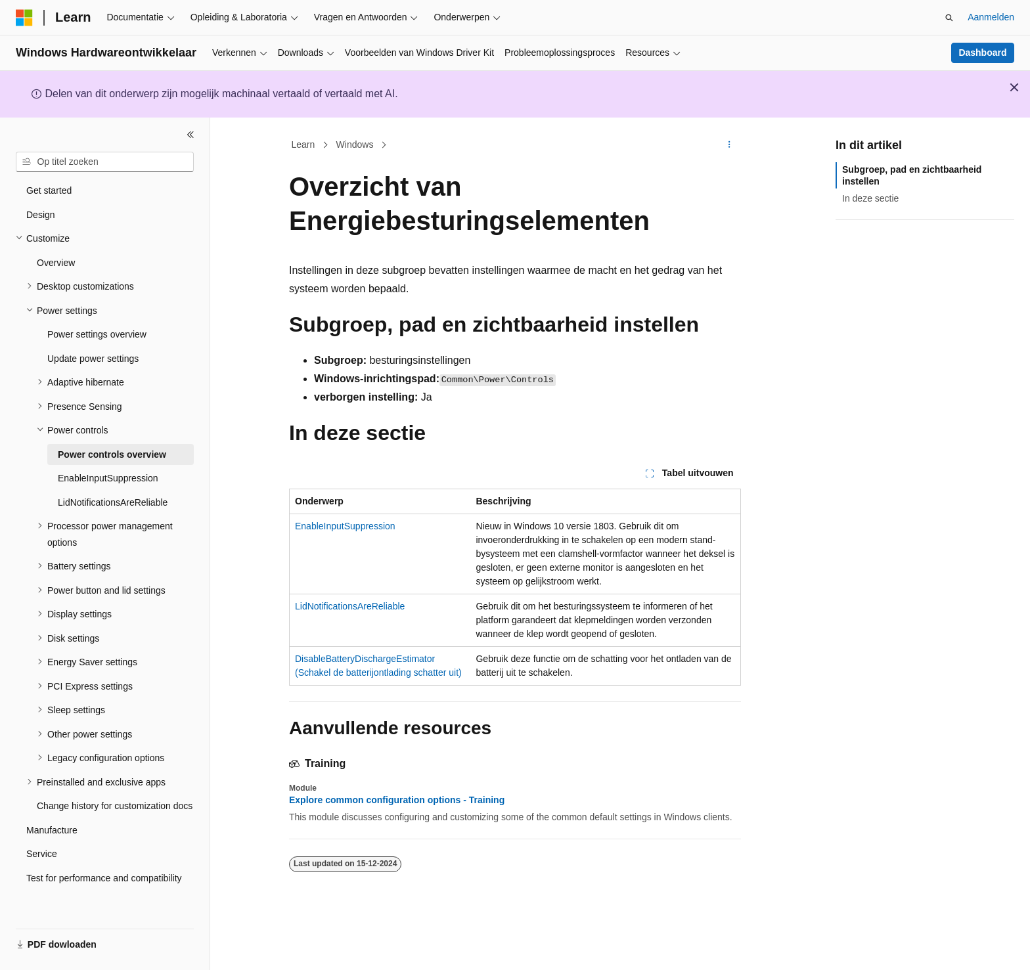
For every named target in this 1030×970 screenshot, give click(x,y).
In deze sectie (870, 198)
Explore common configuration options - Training (396, 800)
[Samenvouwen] (190, 134)
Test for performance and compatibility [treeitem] (104, 878)
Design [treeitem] (40, 214)
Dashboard (982, 52)
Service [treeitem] (41, 854)
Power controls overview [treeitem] (112, 454)
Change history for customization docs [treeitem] (114, 806)
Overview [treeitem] (56, 262)
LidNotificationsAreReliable (350, 606)
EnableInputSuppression (345, 526)
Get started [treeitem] (49, 190)
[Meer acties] (729, 145)
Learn (303, 144)
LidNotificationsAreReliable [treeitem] (113, 502)
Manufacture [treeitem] (52, 830)
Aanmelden (991, 17)
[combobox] (105, 162)
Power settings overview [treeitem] (96, 334)
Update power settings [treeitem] (93, 358)
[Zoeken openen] (949, 18)
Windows (355, 144)
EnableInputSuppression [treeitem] (108, 478)
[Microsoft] (24, 17)
